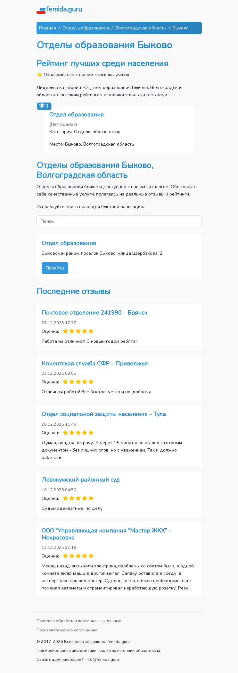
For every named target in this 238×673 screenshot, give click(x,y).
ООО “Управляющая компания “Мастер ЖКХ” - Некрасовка (106, 534)
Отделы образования (85, 28)
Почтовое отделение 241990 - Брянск (94, 312)
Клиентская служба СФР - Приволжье (95, 363)
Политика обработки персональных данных (79, 620)
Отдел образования (76, 114)
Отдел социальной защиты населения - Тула (104, 414)
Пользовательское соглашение (67, 630)
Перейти (55, 268)
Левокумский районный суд (80, 480)
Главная (47, 28)
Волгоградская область (140, 28)
